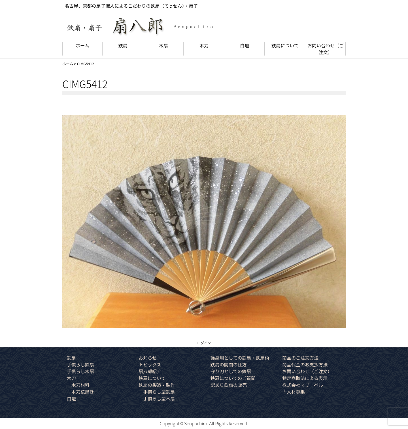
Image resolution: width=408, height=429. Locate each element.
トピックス (150, 364)
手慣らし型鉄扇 (159, 391)
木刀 (204, 45)
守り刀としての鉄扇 (231, 371)
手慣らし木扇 (80, 371)
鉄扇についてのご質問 (233, 378)
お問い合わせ (325, 49)
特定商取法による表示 (305, 378)
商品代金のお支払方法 (305, 364)
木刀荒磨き (82, 391)
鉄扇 (123, 45)
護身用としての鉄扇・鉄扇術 (240, 357)
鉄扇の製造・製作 (157, 384)
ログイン (204, 342)
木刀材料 (80, 384)
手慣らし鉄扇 (80, 364)
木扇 (163, 45)
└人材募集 (293, 391)
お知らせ (148, 357)
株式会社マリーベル (302, 384)
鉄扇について (285, 45)
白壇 (244, 45)
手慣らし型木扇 (159, 398)
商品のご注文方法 (300, 357)
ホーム (82, 45)
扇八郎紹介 (150, 371)
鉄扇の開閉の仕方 (229, 364)
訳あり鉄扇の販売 (229, 384)
